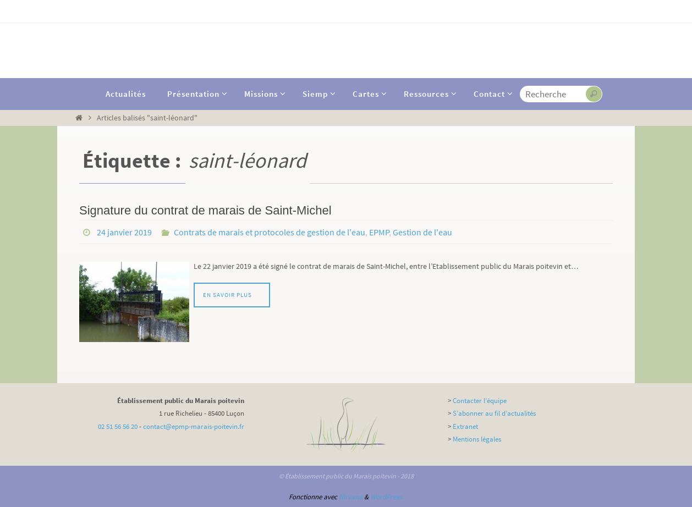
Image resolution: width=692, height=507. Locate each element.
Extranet (465, 426)
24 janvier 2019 (124, 232)
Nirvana (351, 497)
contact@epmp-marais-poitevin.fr (193, 426)
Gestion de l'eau (422, 232)
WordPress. (386, 497)
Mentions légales (477, 439)
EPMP (379, 232)
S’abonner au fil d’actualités (494, 413)
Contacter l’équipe (480, 400)
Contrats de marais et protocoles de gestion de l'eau (269, 232)
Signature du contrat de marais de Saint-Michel (205, 210)
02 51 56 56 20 (118, 426)
